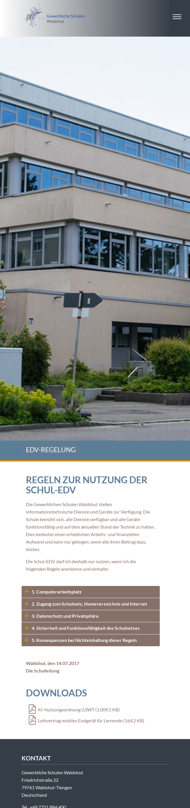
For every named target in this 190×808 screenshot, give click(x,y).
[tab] (91, 592)
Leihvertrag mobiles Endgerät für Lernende (86, 720)
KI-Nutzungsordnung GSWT (74, 709)
